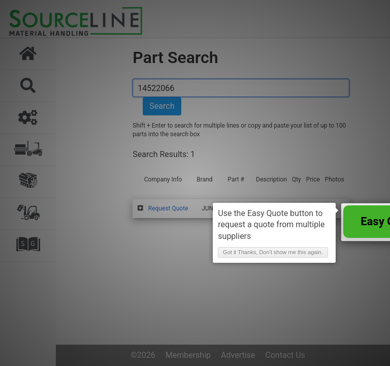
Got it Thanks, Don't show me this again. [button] (273, 252)
